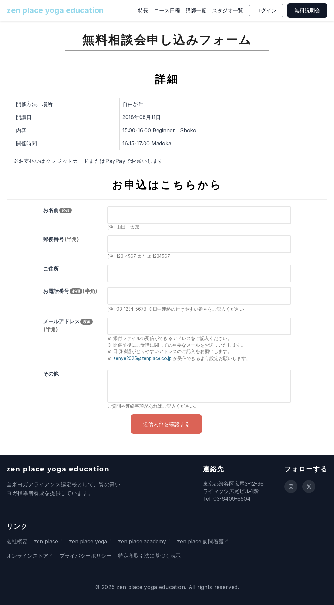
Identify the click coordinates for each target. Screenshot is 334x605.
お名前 (57, 210)
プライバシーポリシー (87, 555)
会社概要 (17, 541)
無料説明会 (307, 10)
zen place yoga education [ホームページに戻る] (55, 10)
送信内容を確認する (166, 424)
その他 (51, 373)
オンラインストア (27, 555)
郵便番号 (61, 239)
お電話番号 (70, 291)
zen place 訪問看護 (204, 541)
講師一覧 (196, 10)
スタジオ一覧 (227, 10)
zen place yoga (89, 541)
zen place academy (145, 541)
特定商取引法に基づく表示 (150, 555)
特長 (143, 10)
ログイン (266, 10)
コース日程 (167, 10)
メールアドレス (68, 325)
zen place (46, 541)
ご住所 (51, 268)
